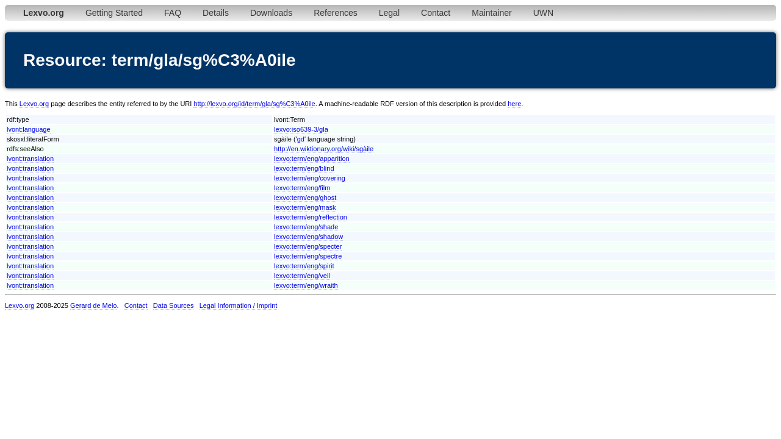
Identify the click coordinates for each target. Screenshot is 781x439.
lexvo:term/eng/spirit (304, 265)
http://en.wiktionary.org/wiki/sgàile (323, 148)
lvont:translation (30, 158)
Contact (435, 13)
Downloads (271, 13)
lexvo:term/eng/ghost (305, 197)
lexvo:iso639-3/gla (301, 129)
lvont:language (29, 129)
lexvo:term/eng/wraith (306, 285)
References (336, 13)
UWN (543, 13)
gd (300, 139)
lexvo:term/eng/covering (309, 178)
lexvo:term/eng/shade (306, 226)
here (514, 103)
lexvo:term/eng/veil (302, 275)
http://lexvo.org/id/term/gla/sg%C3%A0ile (254, 103)
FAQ (172, 13)
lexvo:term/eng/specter (308, 246)
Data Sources (173, 305)
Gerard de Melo (93, 305)
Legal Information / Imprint (239, 305)
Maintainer (491, 13)
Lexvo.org (34, 103)
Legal (389, 13)
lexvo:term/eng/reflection (310, 217)
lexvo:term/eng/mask (305, 207)
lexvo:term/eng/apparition (312, 158)
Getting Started (114, 13)
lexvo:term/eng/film (302, 187)
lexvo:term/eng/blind (304, 168)
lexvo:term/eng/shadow (308, 236)
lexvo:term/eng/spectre (308, 256)
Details (216, 13)
